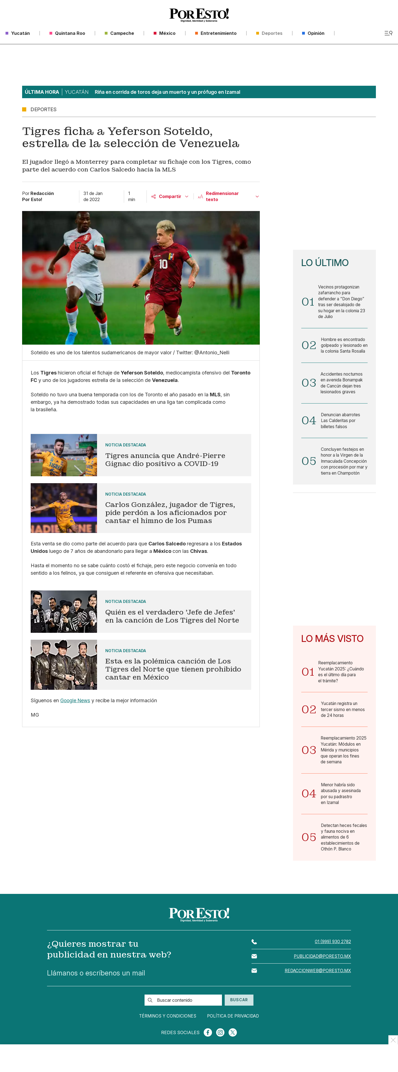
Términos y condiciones (162, 1039)
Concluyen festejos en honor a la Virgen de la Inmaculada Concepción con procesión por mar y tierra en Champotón (343, 475)
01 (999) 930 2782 (332, 965)
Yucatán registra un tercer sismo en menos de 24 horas (343, 729)
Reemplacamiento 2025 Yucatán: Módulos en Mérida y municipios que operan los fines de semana (343, 770)
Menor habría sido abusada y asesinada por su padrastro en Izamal (342, 815)
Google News (75, 700)
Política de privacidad (237, 1039)
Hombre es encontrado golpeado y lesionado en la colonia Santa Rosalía (344, 350)
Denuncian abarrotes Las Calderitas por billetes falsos (342, 430)
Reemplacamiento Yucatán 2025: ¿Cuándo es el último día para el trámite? (342, 690)
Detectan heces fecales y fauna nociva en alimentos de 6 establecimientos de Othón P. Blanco (343, 860)
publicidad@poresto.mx (320, 980)
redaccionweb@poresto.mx (316, 994)
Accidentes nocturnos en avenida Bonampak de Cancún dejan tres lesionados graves (343, 392)
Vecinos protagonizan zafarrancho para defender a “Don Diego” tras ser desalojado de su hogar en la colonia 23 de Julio (343, 302)
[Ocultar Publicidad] (393, 1039)
